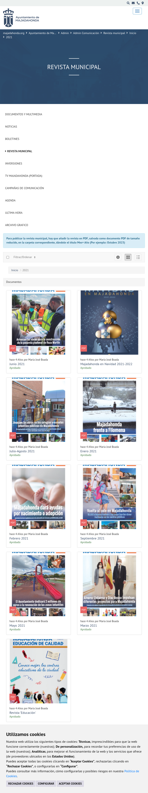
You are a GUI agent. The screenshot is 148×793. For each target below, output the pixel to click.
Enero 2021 (88, 451)
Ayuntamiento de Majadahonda (48, 33)
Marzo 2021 (88, 625)
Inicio (132, 33)
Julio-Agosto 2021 (22, 451)
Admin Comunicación (86, 33)
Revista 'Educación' (22, 713)
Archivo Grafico (16, 225)
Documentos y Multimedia (23, 114)
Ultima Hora (13, 213)
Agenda (10, 200)
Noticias (11, 126)
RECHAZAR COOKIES (20, 783)
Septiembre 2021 (92, 538)
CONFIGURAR (46, 783)
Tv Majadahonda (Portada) (23, 176)
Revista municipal (114, 33)
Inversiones (13, 163)
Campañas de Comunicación (24, 188)
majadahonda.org (13, 33)
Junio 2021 (17, 364)
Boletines (12, 139)
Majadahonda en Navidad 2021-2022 (106, 364)
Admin (65, 33)
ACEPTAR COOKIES (70, 783)
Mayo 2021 (17, 625)
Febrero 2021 (18, 538)
